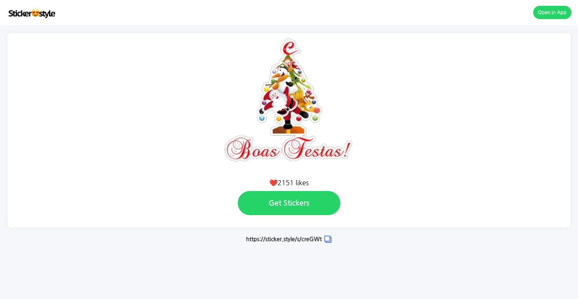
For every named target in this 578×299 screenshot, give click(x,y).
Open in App (552, 12)
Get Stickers (288, 203)
